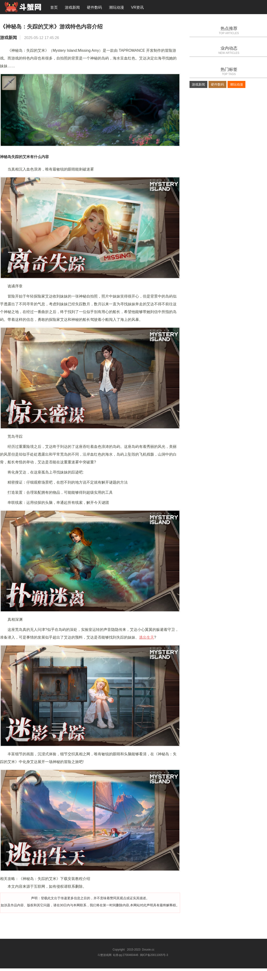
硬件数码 (94, 8)
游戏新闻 (72, 8)
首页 (54, 8)
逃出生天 (146, 640)
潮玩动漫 (116, 8)
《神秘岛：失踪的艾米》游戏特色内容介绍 (71, 29)
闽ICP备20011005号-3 (154, 957)
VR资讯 (137, 8)
